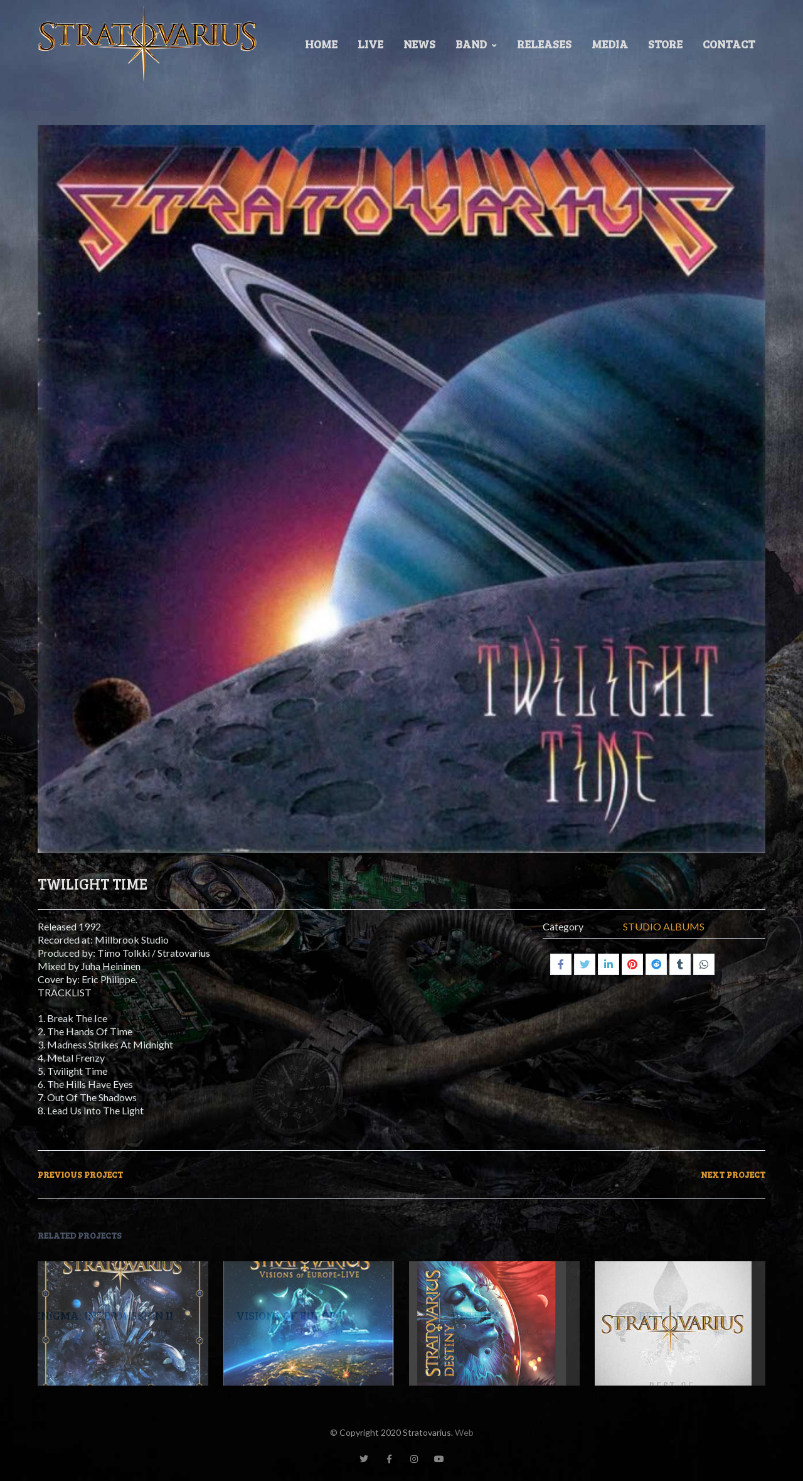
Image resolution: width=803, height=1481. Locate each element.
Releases (544, 43)
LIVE (370, 43)
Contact (729, 43)
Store (665, 43)
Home (321, 43)
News (419, 43)
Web (464, 1431)
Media (610, 43)
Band (476, 43)
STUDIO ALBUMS (664, 926)
